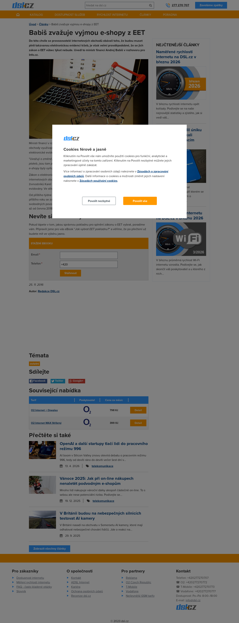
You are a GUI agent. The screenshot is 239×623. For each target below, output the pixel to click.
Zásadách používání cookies (98, 181)
